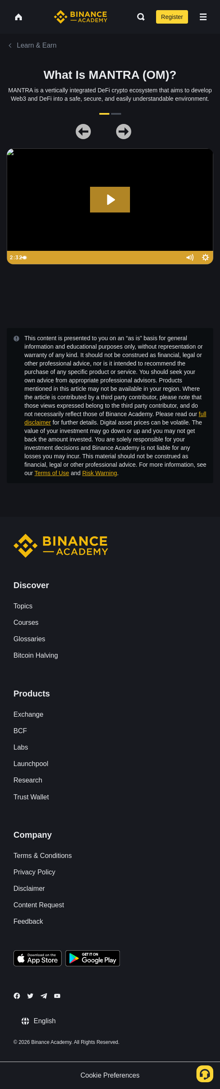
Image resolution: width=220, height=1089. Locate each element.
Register (172, 16)
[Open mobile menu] (203, 16)
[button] (203, 17)
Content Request (38, 905)
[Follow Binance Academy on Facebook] (16, 995)
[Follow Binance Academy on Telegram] (43, 996)
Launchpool (30, 763)
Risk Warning (99, 473)
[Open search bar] (138, 16)
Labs (20, 747)
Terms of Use (51, 473)
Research (27, 780)
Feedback (28, 921)
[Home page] (80, 17)
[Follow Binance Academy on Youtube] (57, 996)
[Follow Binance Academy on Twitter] (30, 995)
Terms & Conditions (42, 855)
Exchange (28, 714)
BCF (20, 730)
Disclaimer (29, 888)
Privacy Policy (34, 872)
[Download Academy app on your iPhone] (37, 959)
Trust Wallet (31, 797)
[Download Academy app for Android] (92, 959)
